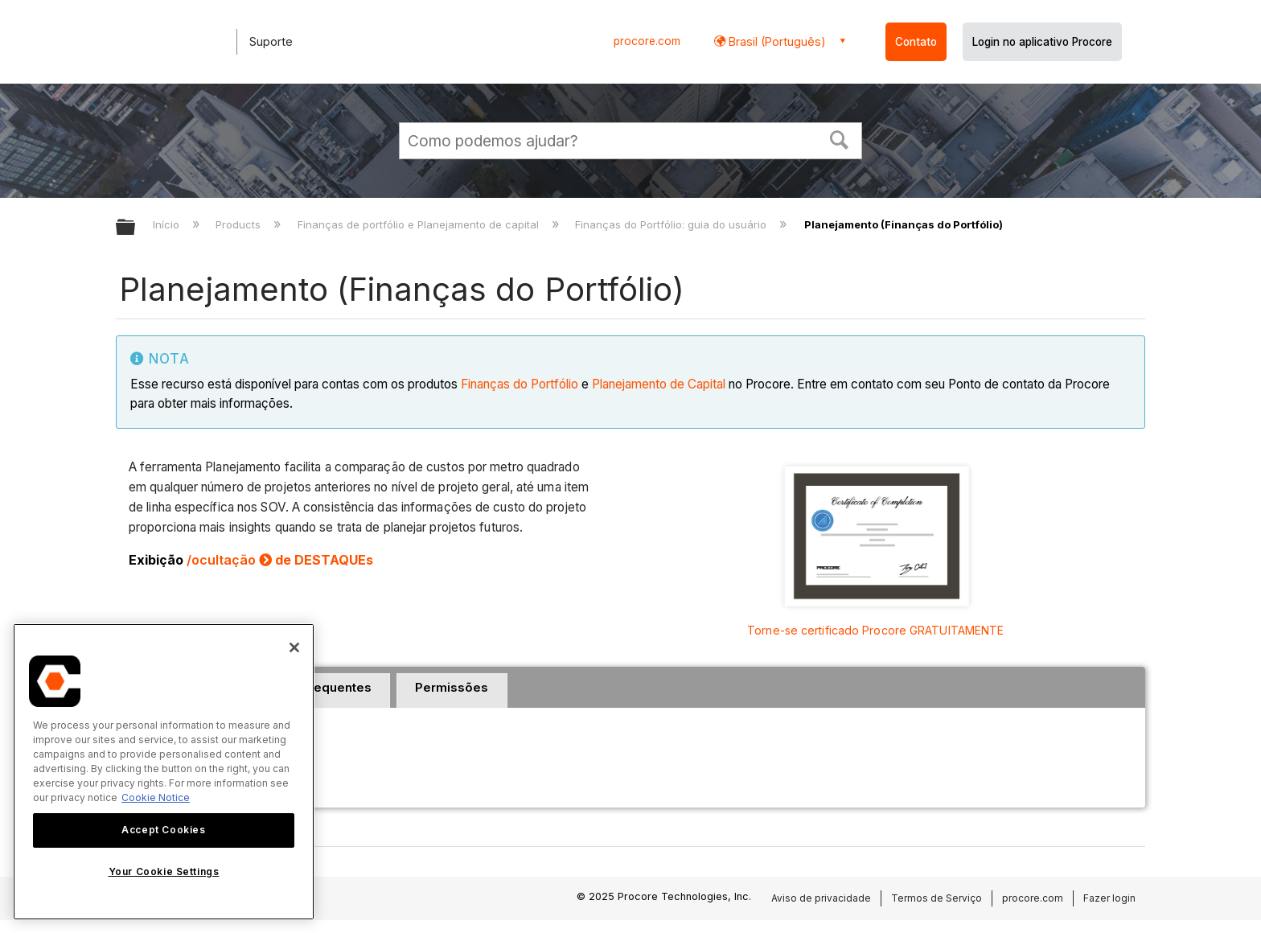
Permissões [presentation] (451, 687)
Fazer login (1109, 898)
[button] (839, 138)
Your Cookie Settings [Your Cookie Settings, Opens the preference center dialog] (164, 871)
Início (168, 224)
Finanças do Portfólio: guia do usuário (672, 224)
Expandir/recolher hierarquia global (136, 228)
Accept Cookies (163, 830)
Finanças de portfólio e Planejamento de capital (420, 224)
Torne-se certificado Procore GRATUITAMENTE (875, 630)
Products (240, 224)
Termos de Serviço (936, 898)
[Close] (294, 647)
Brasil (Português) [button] (775, 41)
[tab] (451, 691)
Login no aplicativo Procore (1042, 41)
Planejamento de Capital (658, 384)
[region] (163, 771)
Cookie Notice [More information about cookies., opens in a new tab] (155, 797)
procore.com (647, 41)
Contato (916, 41)
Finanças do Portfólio (519, 384)
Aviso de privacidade (821, 898)
